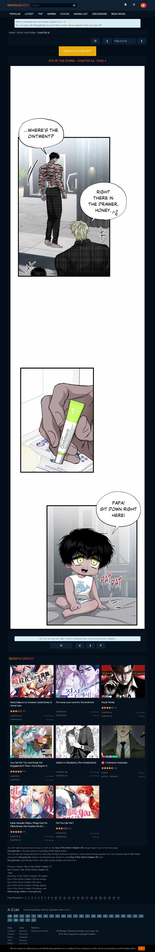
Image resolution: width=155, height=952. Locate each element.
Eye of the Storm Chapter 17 (38, 866)
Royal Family (108, 702)
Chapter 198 (61, 772)
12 (64, 897)
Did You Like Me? (65, 823)
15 (78, 897)
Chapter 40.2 (16, 719)
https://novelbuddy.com (79, 21)
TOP (40, 14)
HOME (13, 33)
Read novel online (39, 931)
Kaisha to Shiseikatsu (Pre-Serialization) (76, 762)
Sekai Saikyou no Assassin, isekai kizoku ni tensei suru (31, 704)
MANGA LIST (81, 14)
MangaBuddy (13, 851)
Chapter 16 (106, 712)
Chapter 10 (15, 840)
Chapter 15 (106, 716)
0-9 (15, 916)
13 (69, 897)
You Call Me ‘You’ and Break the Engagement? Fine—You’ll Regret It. (29, 764)
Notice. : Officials (109, 777)
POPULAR (15, 14)
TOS (9, 940)
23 (114, 897)
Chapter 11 (15, 837)
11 (60, 897)
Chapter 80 (61, 837)
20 (100, 897)
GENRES (51, 14)
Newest (23, 931)
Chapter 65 (61, 712)
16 (82, 897)
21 (105, 897)
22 (109, 897)
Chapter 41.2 (16, 716)
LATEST (29, 14)
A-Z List (23, 943)
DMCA (10, 943)
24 (118, 897)
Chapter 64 (61, 715)
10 (55, 897)
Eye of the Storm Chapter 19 (34, 869)
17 (87, 897)
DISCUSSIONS (99, 14)
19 (96, 897)
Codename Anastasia (116, 762)
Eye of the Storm (52, 851)
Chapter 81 (61, 833)
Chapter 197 (61, 776)
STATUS (64, 14)
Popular (23, 940)
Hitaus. (104, 773)
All (10, 916)
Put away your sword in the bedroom (75, 702)
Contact (11, 931)
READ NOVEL (118, 14)
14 (73, 897)
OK (141, 948)
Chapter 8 (15, 780)
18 (91, 897)
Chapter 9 (15, 776)
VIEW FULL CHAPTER (77, 51)
